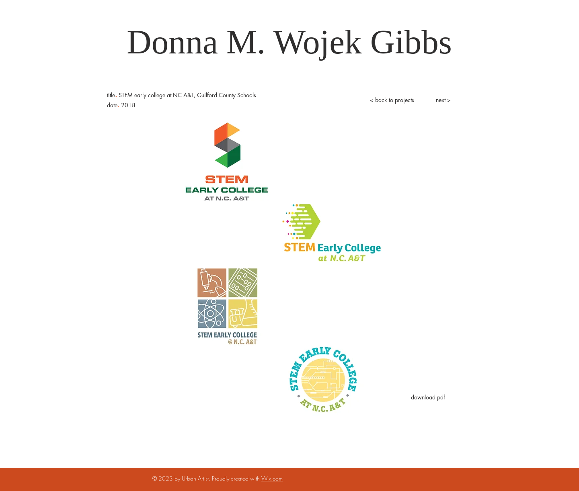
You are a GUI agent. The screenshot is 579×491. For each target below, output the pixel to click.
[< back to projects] (392, 100)
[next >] (443, 100)
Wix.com (272, 478)
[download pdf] (427, 397)
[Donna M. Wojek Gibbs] (289, 42)
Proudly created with (236, 478)
